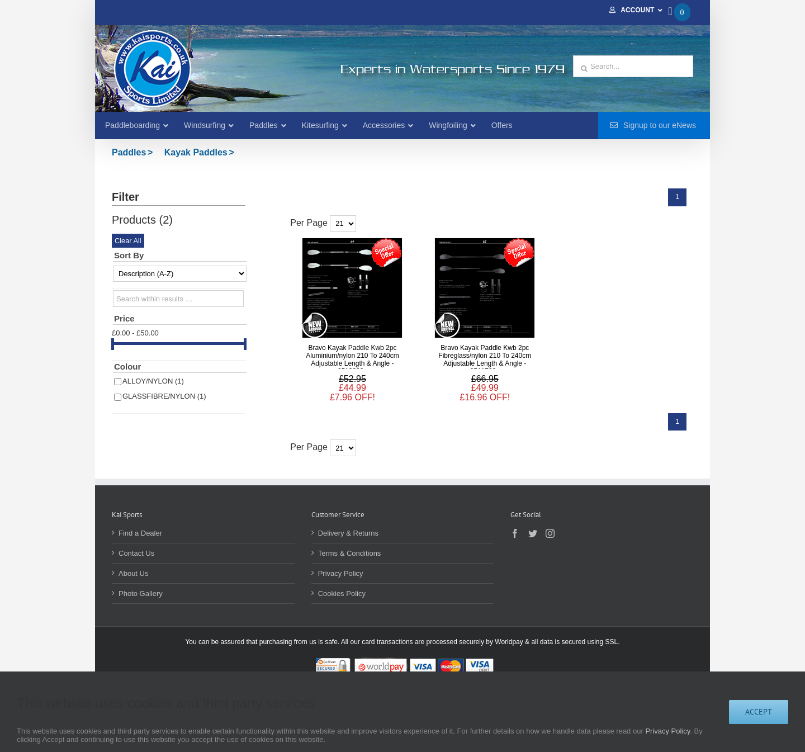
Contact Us (136, 553)
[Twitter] (532, 533)
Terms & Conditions (349, 553)
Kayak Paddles (196, 152)
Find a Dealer (140, 533)
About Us (133, 573)
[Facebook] (514, 533)
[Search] (584, 69)
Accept (758, 712)
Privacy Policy (340, 573)
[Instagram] (550, 533)
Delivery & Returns (348, 533)
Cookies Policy (342, 593)
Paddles (129, 152)
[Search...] (633, 66)
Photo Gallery (141, 593)
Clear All (128, 241)
